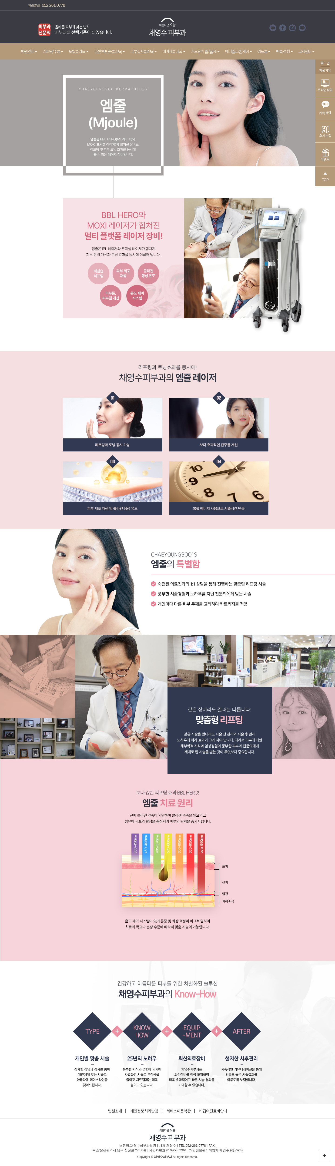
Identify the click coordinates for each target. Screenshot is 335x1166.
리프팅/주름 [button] (53, 51)
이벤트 (325, 155)
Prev (29, 28)
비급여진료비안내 (213, 1111)
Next (120, 28)
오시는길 (325, 132)
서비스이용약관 (178, 1111)
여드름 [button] (263, 51)
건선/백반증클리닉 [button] (109, 51)
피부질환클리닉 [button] (143, 51)
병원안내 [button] (29, 51)
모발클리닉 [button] (78, 51)
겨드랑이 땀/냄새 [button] (205, 51)
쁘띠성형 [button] (284, 51)
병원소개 (115, 1111)
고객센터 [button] (306, 51)
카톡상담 (325, 106)
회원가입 (325, 70)
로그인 (325, 63)
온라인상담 (325, 86)
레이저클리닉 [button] (173, 51)
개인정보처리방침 (144, 1111)
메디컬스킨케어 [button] (238, 51)
